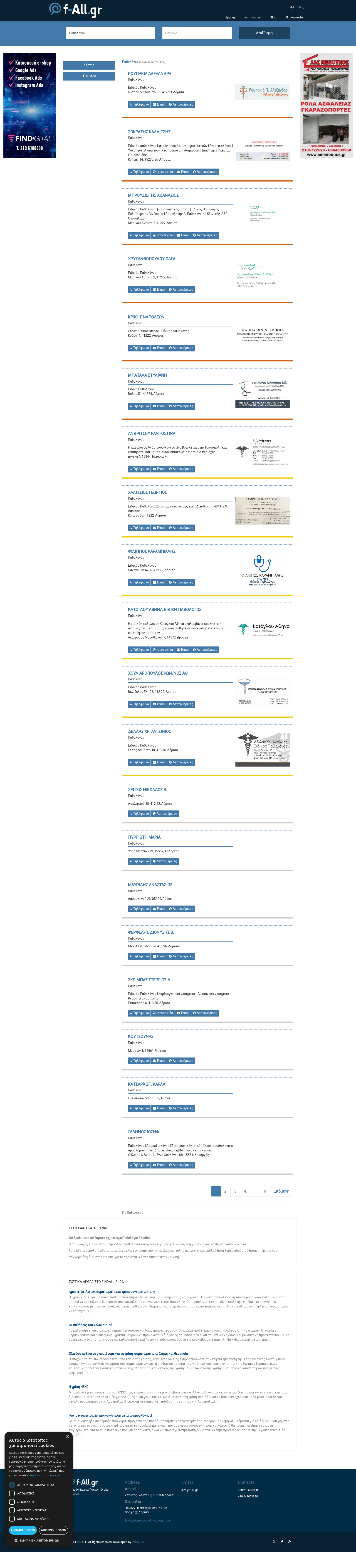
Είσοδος (297, 7)
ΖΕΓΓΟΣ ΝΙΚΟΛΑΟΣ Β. (147, 789)
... (255, 1191)
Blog (273, 17)
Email (159, 104)
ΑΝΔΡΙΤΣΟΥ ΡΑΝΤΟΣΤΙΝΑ (151, 433)
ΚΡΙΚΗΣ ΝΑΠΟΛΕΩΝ (146, 317)
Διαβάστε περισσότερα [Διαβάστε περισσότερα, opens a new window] (45, 1475)
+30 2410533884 (248, 1496)
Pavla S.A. (138, 1542)
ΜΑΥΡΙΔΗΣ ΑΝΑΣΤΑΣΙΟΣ (150, 884)
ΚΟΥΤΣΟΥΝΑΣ (140, 1036)
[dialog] (39, 1489)
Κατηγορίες (253, 17)
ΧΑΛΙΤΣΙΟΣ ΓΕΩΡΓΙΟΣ (147, 492)
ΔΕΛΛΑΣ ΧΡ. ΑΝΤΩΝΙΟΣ (149, 731)
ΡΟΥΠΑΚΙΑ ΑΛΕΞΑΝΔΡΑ (149, 73)
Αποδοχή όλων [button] (23, 1530)
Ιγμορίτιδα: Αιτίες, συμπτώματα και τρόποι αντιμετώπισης (112, 1292)
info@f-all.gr (189, 1490)
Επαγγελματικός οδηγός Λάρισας (148, 1520)
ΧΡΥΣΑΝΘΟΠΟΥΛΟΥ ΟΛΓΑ (151, 258)
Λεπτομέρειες (181, 104)
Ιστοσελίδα (163, 172)
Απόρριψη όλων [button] (53, 1530)
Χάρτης (89, 65)
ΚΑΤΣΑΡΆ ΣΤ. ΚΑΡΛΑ (146, 1084)
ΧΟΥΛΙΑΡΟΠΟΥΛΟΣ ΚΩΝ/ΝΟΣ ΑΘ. (158, 673)
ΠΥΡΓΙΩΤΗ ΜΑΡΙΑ (144, 837)
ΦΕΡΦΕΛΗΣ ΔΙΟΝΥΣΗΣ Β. (151, 932)
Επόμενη (281, 1191)
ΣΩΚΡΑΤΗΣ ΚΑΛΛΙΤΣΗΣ (149, 131)
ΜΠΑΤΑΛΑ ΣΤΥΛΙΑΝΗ (147, 375)
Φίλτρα (89, 76)
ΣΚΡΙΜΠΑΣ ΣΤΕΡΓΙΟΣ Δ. (149, 979)
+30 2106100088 (248, 1490)
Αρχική (230, 17)
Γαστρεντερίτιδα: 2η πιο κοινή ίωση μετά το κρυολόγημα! (110, 1415)
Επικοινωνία (294, 17)
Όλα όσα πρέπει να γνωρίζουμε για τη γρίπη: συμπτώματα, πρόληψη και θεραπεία (128, 1353)
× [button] (67, 1436)
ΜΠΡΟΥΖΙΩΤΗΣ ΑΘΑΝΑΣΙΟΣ (153, 195)
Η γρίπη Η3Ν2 (78, 1387)
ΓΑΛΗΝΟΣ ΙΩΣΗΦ (143, 1131)
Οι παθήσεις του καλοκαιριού (90, 1325)
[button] (38, 1540)
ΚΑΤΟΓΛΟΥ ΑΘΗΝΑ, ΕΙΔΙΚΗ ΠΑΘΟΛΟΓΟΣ (164, 609)
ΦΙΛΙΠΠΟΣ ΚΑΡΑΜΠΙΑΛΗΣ (152, 551)
